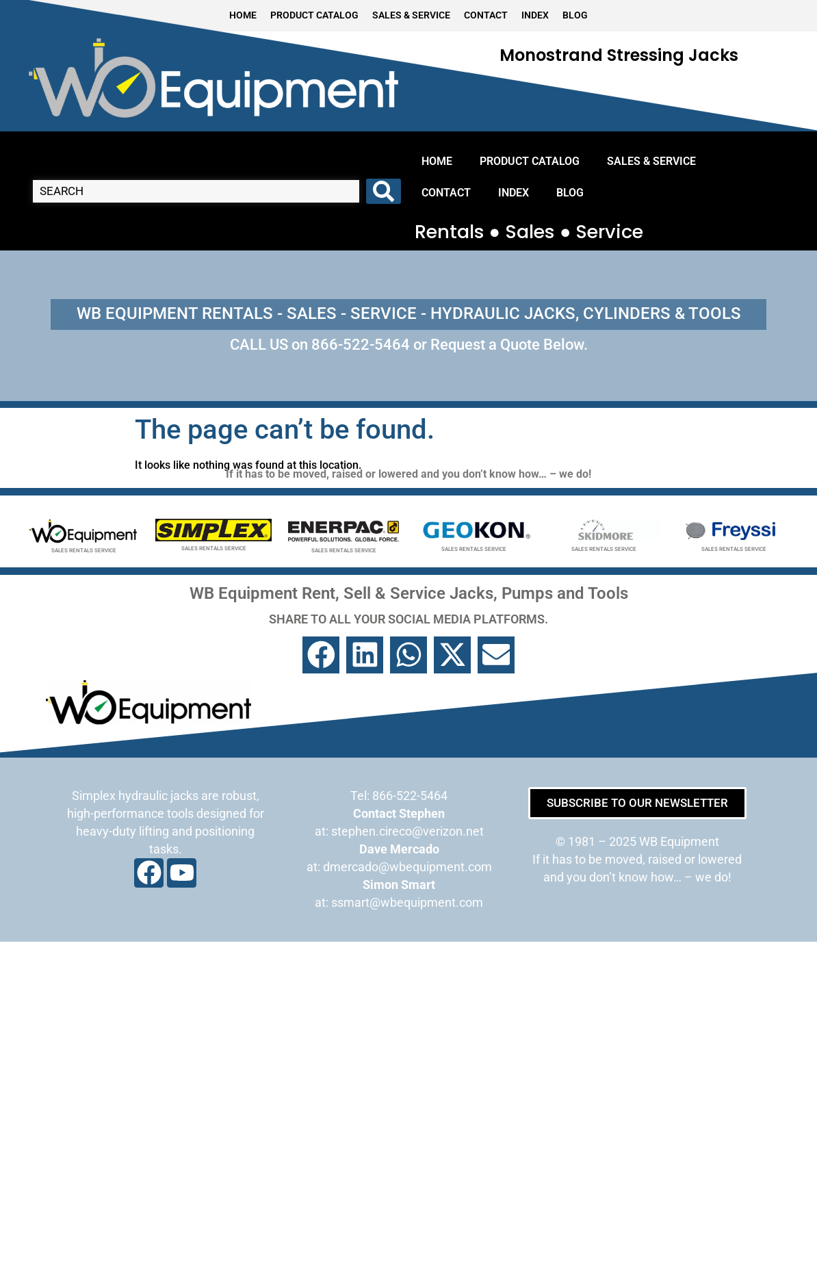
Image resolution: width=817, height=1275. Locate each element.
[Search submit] (383, 191)
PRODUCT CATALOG (314, 15)
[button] (320, 654)
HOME (243, 15)
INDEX (535, 15)
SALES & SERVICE (411, 15)
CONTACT (486, 15)
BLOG (575, 15)
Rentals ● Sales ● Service (529, 231)
